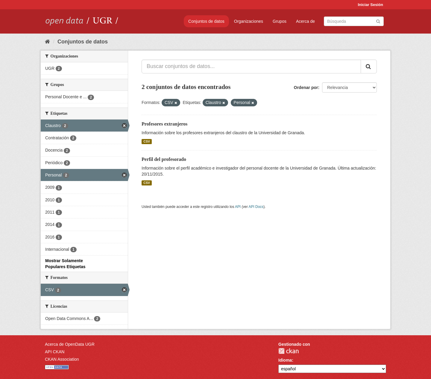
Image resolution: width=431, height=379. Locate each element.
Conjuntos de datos (206, 21)
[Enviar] (378, 20)
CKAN (288, 351)
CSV (146, 141)
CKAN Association (62, 359)
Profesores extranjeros (164, 123)
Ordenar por (306, 87)
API (238, 207)
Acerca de (305, 21)
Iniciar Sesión (370, 4)
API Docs (256, 207)
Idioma (285, 360)
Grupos (279, 21)
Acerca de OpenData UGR (70, 344)
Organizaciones (248, 21)
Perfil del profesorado (164, 159)
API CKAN (54, 351)
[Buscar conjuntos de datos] (354, 21)
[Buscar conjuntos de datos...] (251, 66)
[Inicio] (47, 42)
